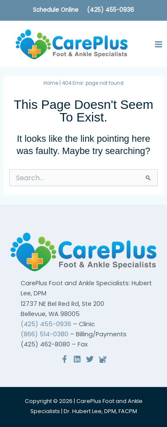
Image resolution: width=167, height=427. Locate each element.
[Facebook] (64, 359)
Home (50, 83)
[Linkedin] (77, 359)
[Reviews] (102, 359)
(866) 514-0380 (44, 334)
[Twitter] (90, 359)
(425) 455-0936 (110, 10)
